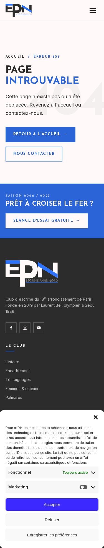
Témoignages (18, 379)
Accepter (52, 504)
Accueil (15, 57)
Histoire (12, 361)
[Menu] (92, 10)
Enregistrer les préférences (52, 535)
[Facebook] (11, 327)
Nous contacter (34, 154)
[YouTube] (38, 327)
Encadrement (18, 370)
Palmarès (14, 397)
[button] (95, 417)
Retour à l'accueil (40, 134)
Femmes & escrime (23, 388)
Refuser (52, 519)
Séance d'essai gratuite (46, 221)
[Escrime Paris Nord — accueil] (19, 10)
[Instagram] (25, 327)
